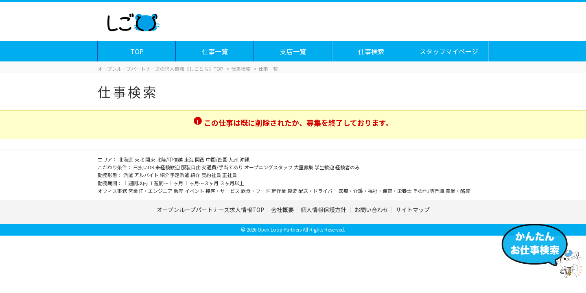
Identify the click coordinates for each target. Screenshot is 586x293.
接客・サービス (223, 190)
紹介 (195, 174)
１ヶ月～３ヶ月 (202, 182)
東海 (189, 159)
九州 (234, 159)
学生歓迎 (325, 167)
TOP (137, 51)
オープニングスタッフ (269, 167)
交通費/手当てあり (223, 167)
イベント (195, 190)
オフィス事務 (113, 190)
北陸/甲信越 (170, 159)
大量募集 (304, 167)
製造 (292, 190)
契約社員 (211, 174)
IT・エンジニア (156, 190)
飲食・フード (256, 190)
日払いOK (144, 167)
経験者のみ (347, 167)
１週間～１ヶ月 (166, 182)
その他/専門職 (429, 190)
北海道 (126, 159)
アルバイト (147, 174)
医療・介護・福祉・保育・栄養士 (376, 190)
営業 (133, 190)
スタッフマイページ (449, 51)
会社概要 (282, 210)
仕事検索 (372, 51)
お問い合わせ (371, 210)
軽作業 (279, 190)
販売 (179, 190)
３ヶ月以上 (232, 182)
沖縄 (244, 159)
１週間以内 (136, 182)
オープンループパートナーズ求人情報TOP (210, 210)
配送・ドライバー (318, 190)
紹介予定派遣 (175, 174)
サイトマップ (413, 210)
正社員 (229, 174)
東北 (139, 159)
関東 (150, 159)
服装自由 (191, 167)
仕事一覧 (215, 51)
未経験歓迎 (168, 167)
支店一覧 (293, 51)
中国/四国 (217, 159)
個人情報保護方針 (324, 210)
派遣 (128, 174)
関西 (200, 159)
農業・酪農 (458, 190)
